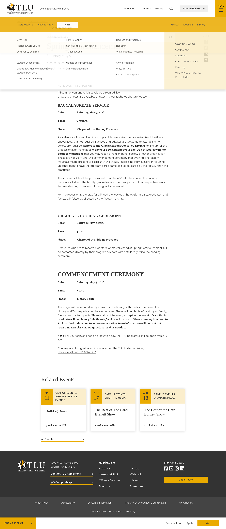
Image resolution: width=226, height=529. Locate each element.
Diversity (104, 486)
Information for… (194, 8)
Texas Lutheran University (121, 511)
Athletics (146, 8)
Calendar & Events (38, 21)
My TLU (134, 468)
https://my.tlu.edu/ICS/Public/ (77, 352)
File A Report (186, 502)
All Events (47, 439)
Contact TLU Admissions (65, 473)
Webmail (135, 474)
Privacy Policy (41, 502)
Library (134, 480)
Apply (190, 523)
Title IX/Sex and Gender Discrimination (145, 502)
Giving (159, 8)
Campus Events (56, 36)
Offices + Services (109, 480)
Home (20, 21)
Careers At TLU (108, 474)
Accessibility (68, 502)
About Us (105, 468)
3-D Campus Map (61, 482)
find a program (18, 523)
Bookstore (136, 486)
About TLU (130, 8)
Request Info (173, 523)
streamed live (111, 92)
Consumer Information (100, 502)
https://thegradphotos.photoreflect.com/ (125, 96)
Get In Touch (186, 479)
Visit (208, 523)
